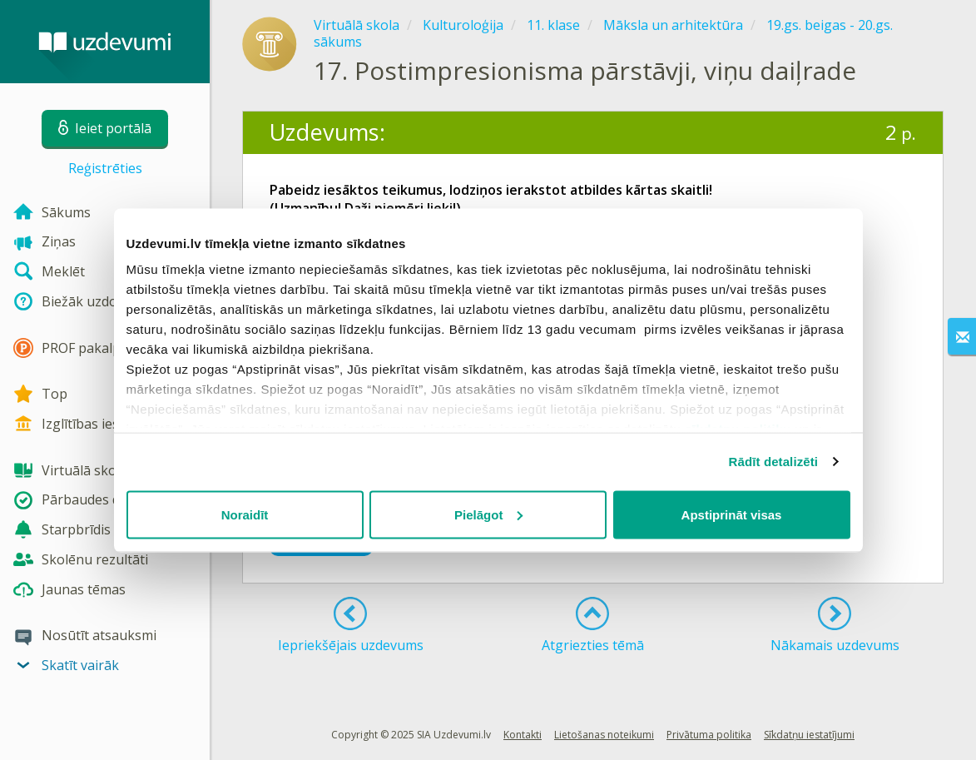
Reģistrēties (105, 168)
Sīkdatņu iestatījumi (809, 735)
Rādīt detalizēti (773, 462)
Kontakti (522, 735)
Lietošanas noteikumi (604, 735)
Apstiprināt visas (731, 514)
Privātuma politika (708, 735)
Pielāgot (488, 514)
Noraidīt (245, 514)
